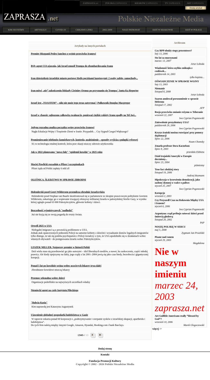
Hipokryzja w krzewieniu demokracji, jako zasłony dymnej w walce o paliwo (177, 181)
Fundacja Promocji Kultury (105, 360)
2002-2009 (107, 29)
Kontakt (105, 354)
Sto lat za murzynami (166, 57)
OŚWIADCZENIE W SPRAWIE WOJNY (177, 81)
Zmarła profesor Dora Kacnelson (172, 145)
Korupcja (160, 193)
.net (90, 3)
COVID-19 (61, 29)
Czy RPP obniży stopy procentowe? (173, 50)
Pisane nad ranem (164, 237)
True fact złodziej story (167, 169)
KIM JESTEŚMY (16, 29)
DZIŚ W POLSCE (193, 29)
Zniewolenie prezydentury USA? (172, 122)
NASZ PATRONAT (131, 29)
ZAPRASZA (116, 3)
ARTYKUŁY (40, 29)
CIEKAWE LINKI (84, 29)
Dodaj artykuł (196, 8)
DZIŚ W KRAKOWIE (163, 29)
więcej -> (157, 328)
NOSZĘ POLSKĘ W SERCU (170, 226)
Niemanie (160, 88)
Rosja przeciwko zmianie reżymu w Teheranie (179, 112)
